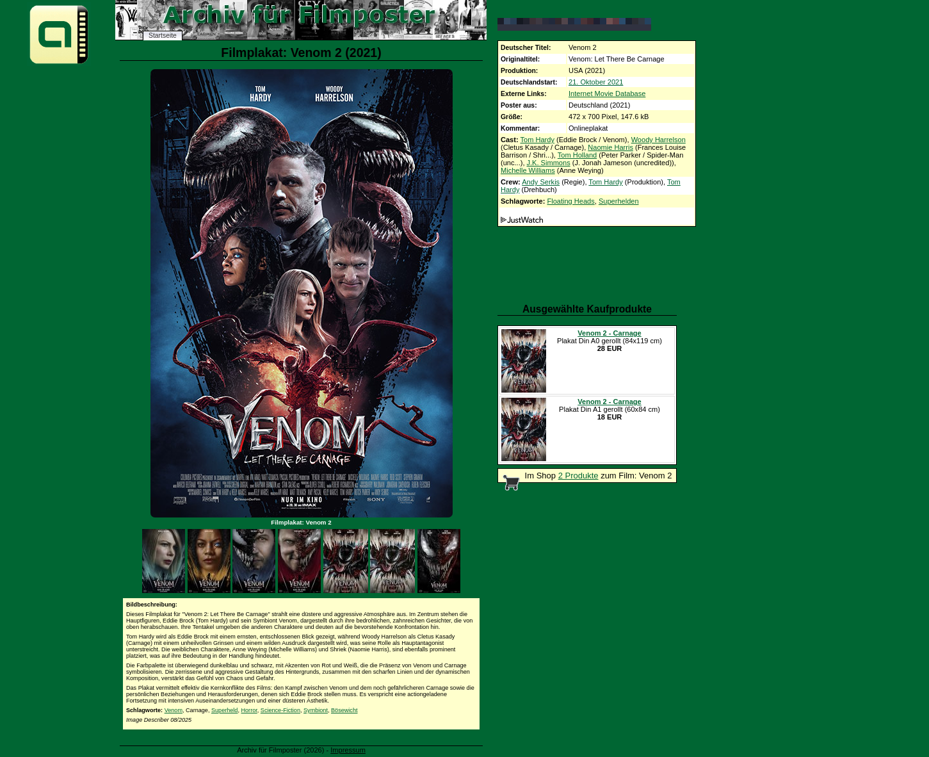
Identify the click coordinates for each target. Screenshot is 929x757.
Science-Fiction (280, 710)
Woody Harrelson (658, 139)
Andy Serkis (541, 182)
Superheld (224, 710)
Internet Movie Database (607, 93)
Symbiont (315, 710)
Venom (173, 710)
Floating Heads (570, 201)
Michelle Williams (528, 170)
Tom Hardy (537, 139)
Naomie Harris (610, 147)
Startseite (163, 35)
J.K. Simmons (548, 163)
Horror (249, 710)
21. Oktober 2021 (596, 82)
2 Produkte (578, 475)
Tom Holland (577, 155)
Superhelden (619, 201)
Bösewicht (344, 710)
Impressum (348, 750)
